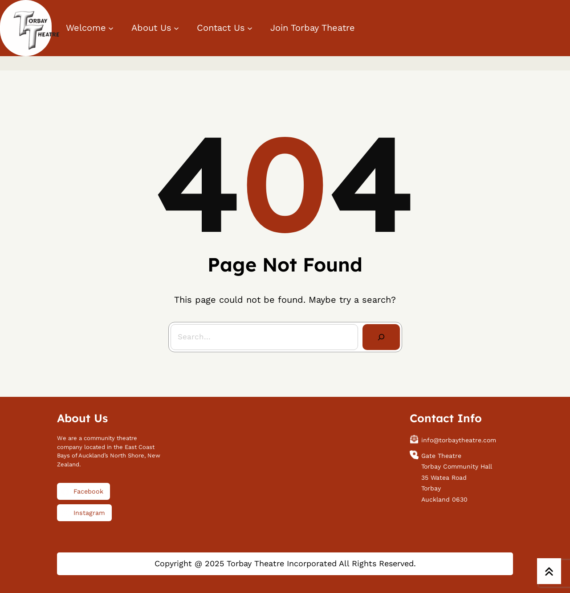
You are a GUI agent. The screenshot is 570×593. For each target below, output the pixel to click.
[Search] (381, 337)
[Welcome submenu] (111, 28)
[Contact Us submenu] (249, 28)
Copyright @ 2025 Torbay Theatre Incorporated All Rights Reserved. (285, 563)
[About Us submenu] (176, 28)
